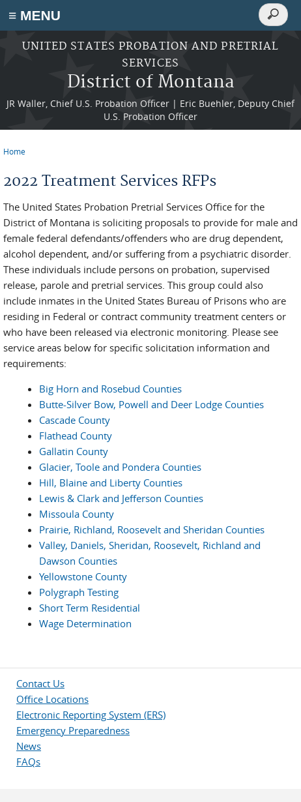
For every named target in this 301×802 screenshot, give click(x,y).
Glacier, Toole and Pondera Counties (120, 466)
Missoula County (76, 513)
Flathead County (75, 435)
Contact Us (40, 683)
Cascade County (74, 419)
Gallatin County (73, 451)
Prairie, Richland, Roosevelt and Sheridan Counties (152, 529)
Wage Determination (85, 623)
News (28, 745)
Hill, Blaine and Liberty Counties (110, 482)
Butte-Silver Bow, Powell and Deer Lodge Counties (151, 404)
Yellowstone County (83, 576)
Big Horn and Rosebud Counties (110, 388)
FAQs (28, 761)
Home (14, 151)
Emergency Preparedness (73, 730)
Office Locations (52, 698)
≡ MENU (34, 15)
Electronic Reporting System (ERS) (90, 714)
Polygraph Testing (79, 592)
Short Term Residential (89, 607)
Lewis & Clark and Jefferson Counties (121, 498)
